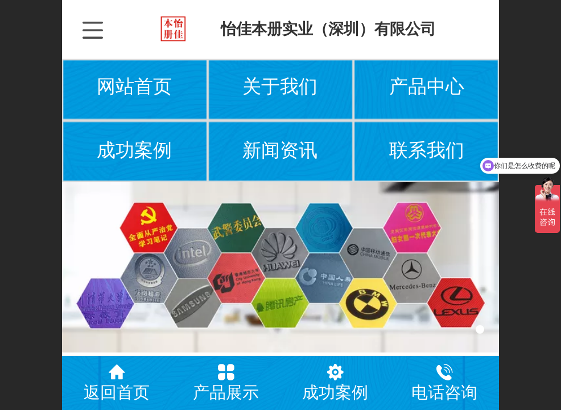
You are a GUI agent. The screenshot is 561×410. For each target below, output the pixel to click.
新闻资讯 (279, 150)
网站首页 (134, 86)
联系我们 (426, 150)
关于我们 (279, 86)
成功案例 (134, 150)
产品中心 (426, 86)
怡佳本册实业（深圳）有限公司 (328, 29)
